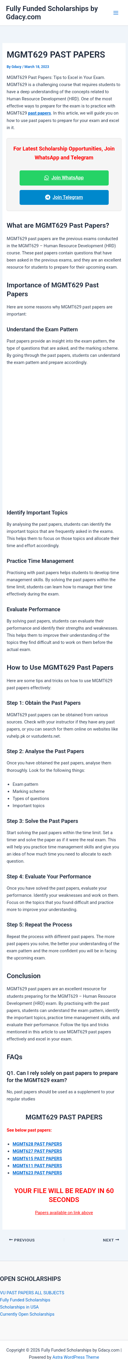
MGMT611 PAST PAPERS (37, 1165)
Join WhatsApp (64, 177)
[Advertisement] (64, 437)
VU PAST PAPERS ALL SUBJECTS (32, 1292)
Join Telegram (64, 197)
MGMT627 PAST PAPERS (37, 1151)
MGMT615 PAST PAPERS (37, 1158)
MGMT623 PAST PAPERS (37, 1173)
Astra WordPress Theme (75, 1357)
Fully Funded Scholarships (25, 1300)
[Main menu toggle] (116, 13)
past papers (39, 113)
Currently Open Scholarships (27, 1314)
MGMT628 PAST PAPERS (37, 1144)
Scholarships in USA (19, 1307)
